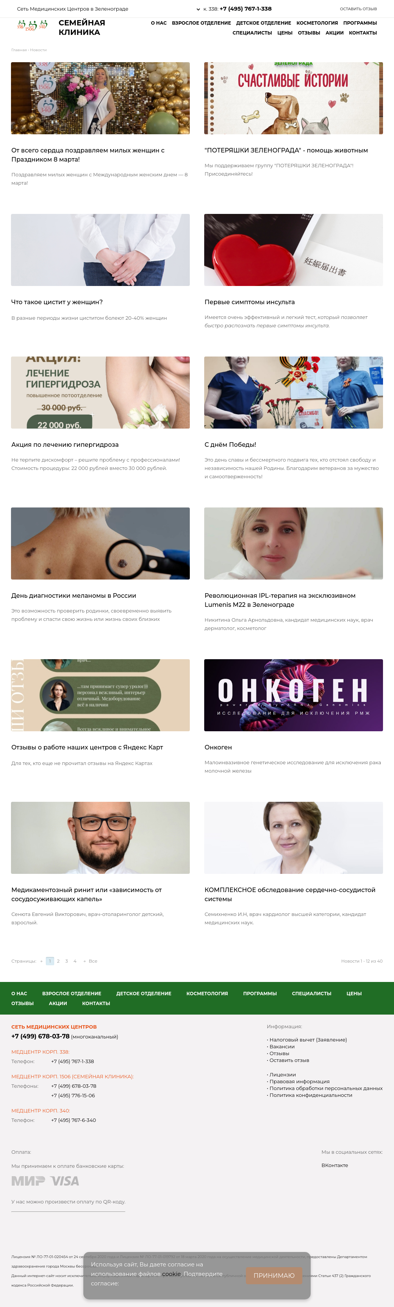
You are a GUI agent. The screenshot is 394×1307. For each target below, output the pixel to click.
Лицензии (282, 1074)
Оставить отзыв (358, 8)
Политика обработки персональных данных (325, 1088)
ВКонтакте (335, 1165)
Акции (334, 33)
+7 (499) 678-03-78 (40, 1036)
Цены (284, 33)
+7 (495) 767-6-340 (73, 1120)
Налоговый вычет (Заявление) (307, 1040)
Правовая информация (299, 1081)
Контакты (363, 33)
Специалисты (252, 33)
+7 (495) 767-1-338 (246, 8)
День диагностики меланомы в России (73, 595)
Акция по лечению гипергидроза (65, 444)
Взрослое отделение (201, 23)
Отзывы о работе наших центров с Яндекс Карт (87, 747)
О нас (158, 23)
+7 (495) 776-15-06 (73, 1095)
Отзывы (309, 33)
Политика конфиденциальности (310, 1095)
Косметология (317, 23)
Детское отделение (263, 23)
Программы (360, 23)
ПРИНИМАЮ (274, 1275)
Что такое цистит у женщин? (57, 302)
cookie (171, 1273)
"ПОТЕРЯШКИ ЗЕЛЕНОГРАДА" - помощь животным (286, 150)
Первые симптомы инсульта (250, 302)
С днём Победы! (230, 444)
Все (93, 961)
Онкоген (218, 747)
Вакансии (281, 1046)
